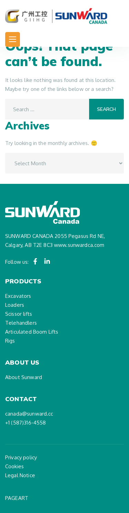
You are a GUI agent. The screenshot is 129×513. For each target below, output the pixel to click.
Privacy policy (21, 457)
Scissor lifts (18, 314)
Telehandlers (21, 323)
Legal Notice (20, 475)
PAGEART (16, 498)
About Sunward (23, 377)
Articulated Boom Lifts (31, 331)
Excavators (18, 296)
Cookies (14, 466)
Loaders (14, 305)
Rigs (10, 340)
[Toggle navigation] (12, 39)
